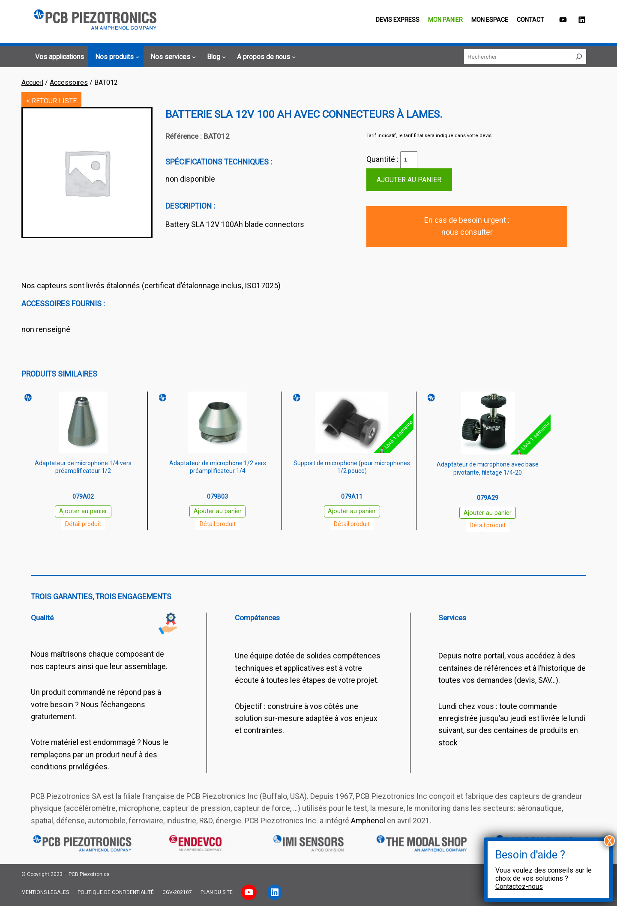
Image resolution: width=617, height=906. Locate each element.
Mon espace (489, 19)
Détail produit (83, 523)
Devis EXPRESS (397, 19)
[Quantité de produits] (408, 159)
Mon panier (445, 19)
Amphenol (368, 820)
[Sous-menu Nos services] (172, 57)
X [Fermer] (609, 840)
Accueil (32, 82)
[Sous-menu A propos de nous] (265, 57)
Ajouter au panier (409, 180)
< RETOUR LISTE (51, 101)
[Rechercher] (579, 56)
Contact (530, 19)
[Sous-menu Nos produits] (116, 57)
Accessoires (69, 82)
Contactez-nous (519, 886)
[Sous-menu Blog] (215, 57)
